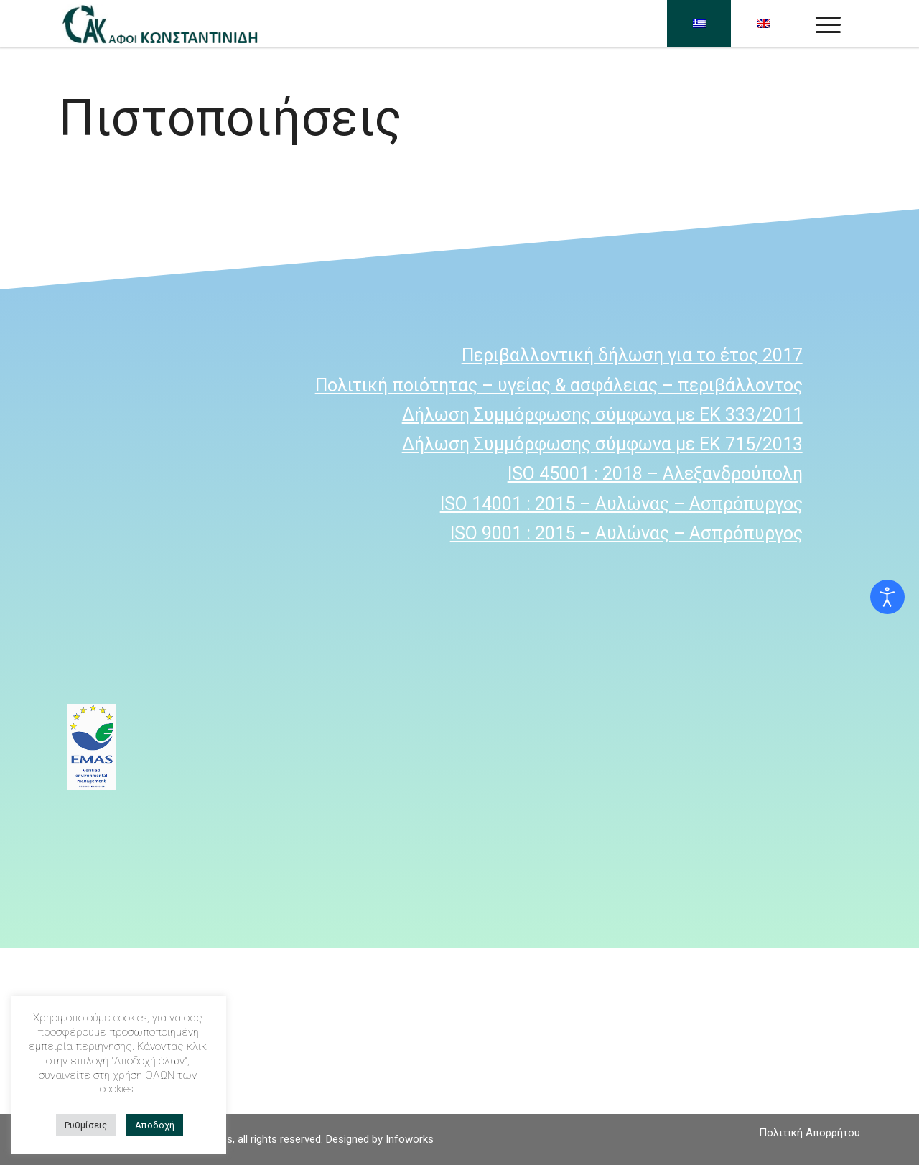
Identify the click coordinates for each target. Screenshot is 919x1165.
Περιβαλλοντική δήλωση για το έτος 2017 (632, 355)
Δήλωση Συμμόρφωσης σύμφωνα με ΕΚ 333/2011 (602, 414)
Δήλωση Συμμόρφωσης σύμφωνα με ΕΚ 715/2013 (602, 444)
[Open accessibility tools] (887, 597)
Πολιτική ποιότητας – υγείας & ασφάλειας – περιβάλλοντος (559, 385)
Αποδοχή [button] (154, 1125)
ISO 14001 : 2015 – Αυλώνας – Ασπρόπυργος (621, 503)
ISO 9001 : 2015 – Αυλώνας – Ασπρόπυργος (626, 533)
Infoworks (410, 1139)
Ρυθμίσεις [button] (86, 1125)
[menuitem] (806, 1132)
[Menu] (828, 23)
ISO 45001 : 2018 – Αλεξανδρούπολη (655, 473)
